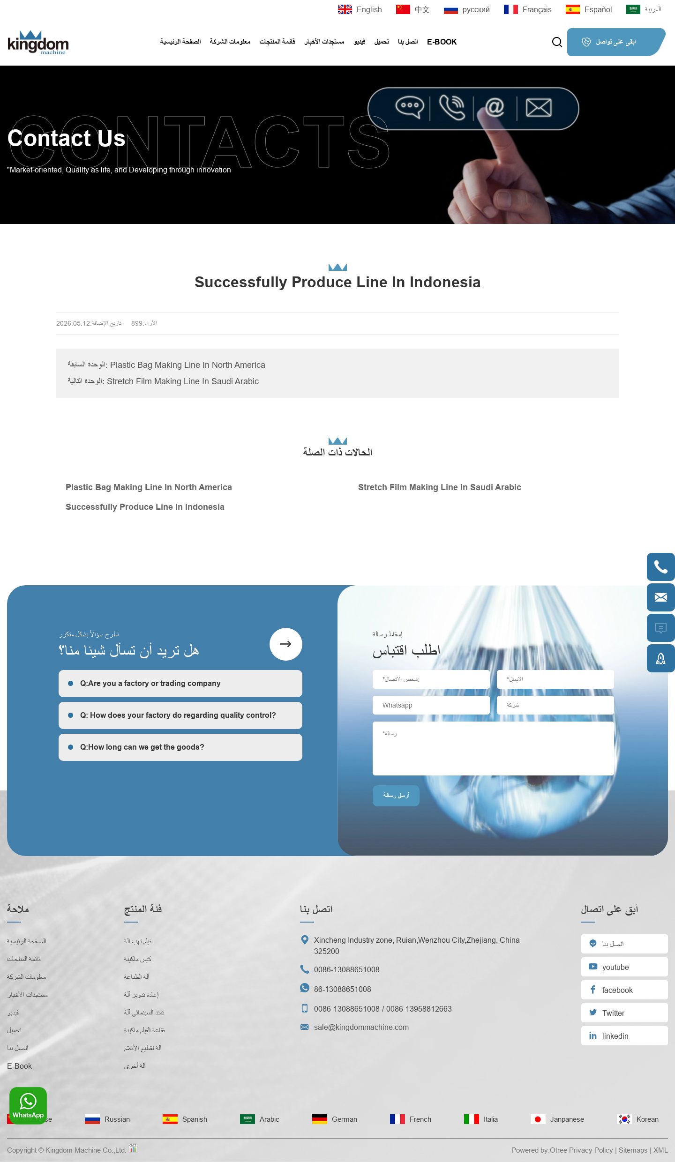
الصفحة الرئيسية (180, 41)
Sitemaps (633, 1150)
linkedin (608, 1035)
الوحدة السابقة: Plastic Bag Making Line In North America (166, 365)
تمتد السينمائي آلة (144, 1012)
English (360, 9)
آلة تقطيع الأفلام (142, 1048)
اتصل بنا (408, 41)
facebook (610, 989)
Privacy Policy (591, 1150)
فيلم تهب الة (137, 941)
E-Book (442, 41)
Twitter (606, 1012)
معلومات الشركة (230, 41)
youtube (608, 966)
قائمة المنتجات (277, 41)
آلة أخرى (134, 1066)
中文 (413, 9)
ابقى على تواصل (608, 42)
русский (467, 9)
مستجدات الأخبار (324, 41)
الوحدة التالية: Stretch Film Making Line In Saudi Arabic (163, 381)
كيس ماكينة (137, 959)
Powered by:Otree (539, 1150)
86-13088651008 (342, 989)
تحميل (382, 41)
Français (528, 9)
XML (660, 1150)
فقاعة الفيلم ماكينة (144, 1030)
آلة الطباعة (136, 977)
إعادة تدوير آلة (141, 995)
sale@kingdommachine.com (361, 1027)
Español (589, 9)
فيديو (359, 41)
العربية (643, 9)
